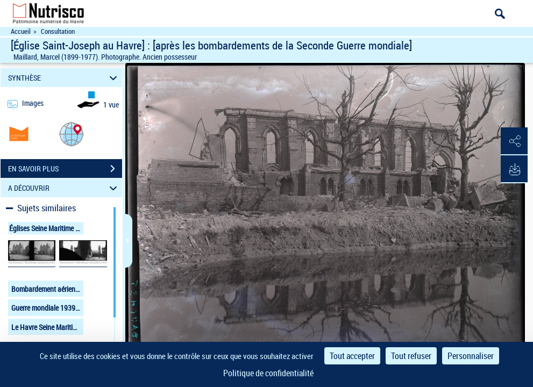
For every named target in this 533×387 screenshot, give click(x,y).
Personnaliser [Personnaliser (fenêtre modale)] (470, 356)
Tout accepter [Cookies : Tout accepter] (352, 356)
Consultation (58, 31)
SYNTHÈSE (64, 77)
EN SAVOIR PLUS (65, 168)
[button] (71, 133)
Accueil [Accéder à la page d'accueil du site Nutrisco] (21, 31)
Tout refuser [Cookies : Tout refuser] (411, 356)
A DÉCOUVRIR (64, 187)
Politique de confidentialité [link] (268, 373)
